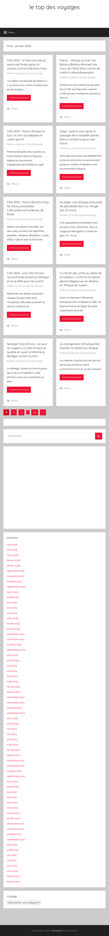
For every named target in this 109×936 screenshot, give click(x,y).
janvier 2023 (13, 755)
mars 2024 (12, 681)
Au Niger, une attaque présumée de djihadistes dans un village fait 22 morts (81, 206)
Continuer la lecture (19, 97)
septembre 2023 (16, 713)
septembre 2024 (16, 649)
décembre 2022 (16, 760)
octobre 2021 (14, 834)
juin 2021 (11, 855)
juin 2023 (12, 728)
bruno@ (38, 73)
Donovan (57, 930)
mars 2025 (12, 618)
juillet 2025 (13, 597)
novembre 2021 (15, 828)
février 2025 (13, 623)
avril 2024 (12, 676)
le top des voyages (54, 7)
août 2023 (12, 718)
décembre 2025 (16, 570)
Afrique (14, 108)
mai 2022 (12, 797)
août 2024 (12, 655)
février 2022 (13, 813)
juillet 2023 (13, 723)
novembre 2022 (15, 765)
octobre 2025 (14, 581)
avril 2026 (12, 549)
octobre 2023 (14, 707)
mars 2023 (12, 744)
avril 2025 (12, 613)
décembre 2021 (15, 823)
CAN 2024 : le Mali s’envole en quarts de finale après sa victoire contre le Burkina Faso (27, 64)
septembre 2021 (16, 839)
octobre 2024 (14, 644)
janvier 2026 (13, 565)
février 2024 (13, 686)
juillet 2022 (13, 786)
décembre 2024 (16, 634)
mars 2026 (13, 555)
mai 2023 (12, 734)
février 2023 (13, 750)
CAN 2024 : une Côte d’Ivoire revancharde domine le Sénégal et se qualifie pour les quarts (28, 277)
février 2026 (13, 560)
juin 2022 (12, 792)
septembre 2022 (16, 776)
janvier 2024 (13, 692)
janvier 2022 (13, 818)
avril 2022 (12, 802)
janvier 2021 (13, 881)
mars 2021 (12, 871)
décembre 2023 (16, 697)
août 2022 (12, 781)
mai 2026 (12, 544)
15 (35, 412)
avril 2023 (12, 739)
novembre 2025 (15, 576)
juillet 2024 (13, 660)
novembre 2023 (15, 702)
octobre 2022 (14, 771)
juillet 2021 (13, 850)
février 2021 (13, 876)
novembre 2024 (15, 639)
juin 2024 (12, 665)
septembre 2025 (16, 586)
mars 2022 (12, 807)
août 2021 (12, 844)
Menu (9, 32)
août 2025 (12, 592)
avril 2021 (12, 865)
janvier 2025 (13, 628)
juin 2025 (12, 602)
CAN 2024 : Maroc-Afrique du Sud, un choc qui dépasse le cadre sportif (26, 135)
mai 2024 (12, 671)
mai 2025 (12, 607)
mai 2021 (12, 860)
